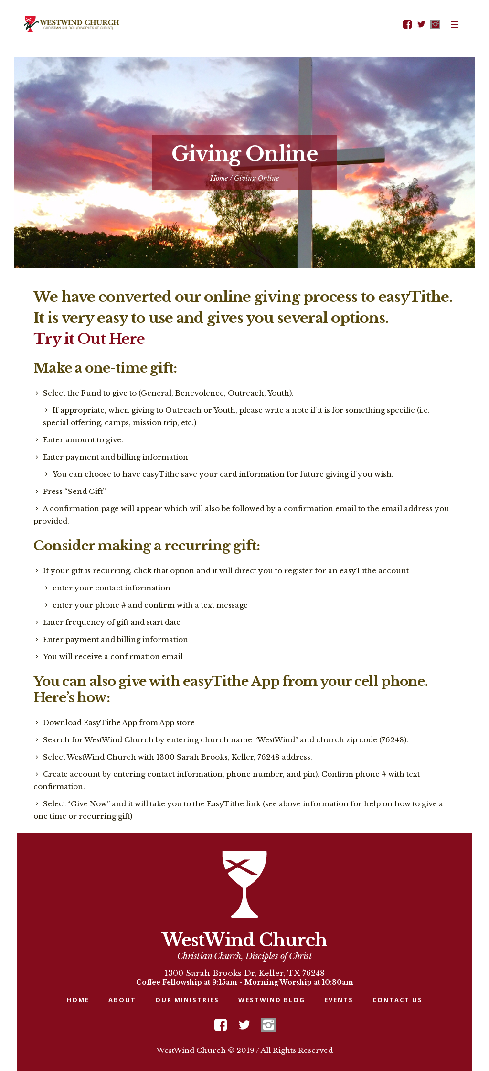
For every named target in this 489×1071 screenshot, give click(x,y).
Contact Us (397, 1000)
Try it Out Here (89, 339)
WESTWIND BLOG (271, 1000)
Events (338, 1000)
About (122, 1000)
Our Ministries (187, 1000)
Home (219, 178)
